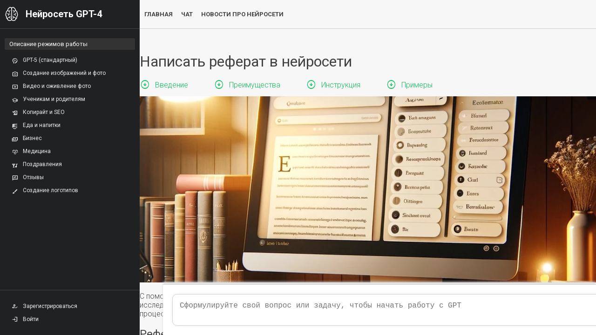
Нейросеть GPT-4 (64, 14)
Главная (158, 14)
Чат (187, 14)
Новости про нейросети (242, 14)
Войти (25, 319)
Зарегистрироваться (44, 306)
